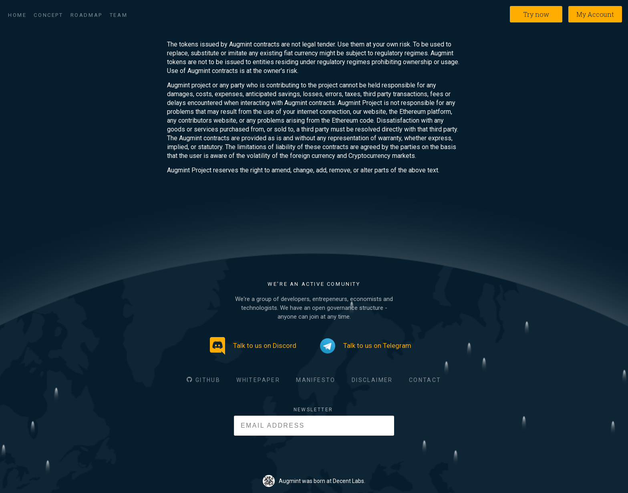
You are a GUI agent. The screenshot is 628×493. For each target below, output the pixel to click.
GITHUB (207, 380)
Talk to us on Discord (253, 345)
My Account (595, 14)
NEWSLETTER (313, 409)
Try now (536, 14)
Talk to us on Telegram (365, 346)
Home (17, 15)
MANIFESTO (316, 380)
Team (118, 15)
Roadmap (86, 15)
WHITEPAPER (258, 380)
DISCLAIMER (372, 380)
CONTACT (425, 380)
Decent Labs (348, 481)
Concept (48, 15)
